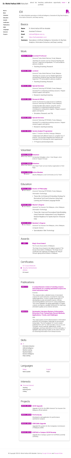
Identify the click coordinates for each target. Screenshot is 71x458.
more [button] (64, 2)
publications (48, 2)
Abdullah (15, 4)
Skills (4, 27)
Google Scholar (46, 453)
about (32, 2)
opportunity (57, 2)
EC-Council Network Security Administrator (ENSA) (30, 268)
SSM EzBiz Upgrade (39, 423)
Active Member (37, 172)
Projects (5, 34)
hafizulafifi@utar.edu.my (36, 34)
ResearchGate (58, 453)
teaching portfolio (41, 4)
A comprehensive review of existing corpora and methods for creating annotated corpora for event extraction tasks (49, 288)
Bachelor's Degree (38, 223)
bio (36, 2)
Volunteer (5, 15)
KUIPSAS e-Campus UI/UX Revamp (44, 432)
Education (5, 17)
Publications (6, 24)
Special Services (38, 86)
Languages (6, 29)
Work (4, 13)
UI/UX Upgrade (37, 406)
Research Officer (38, 99)
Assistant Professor (39, 56)
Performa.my (37, 415)
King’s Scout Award (39, 243)
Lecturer (35, 71)
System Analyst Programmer (42, 131)
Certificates (6, 22)
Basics (5, 10)
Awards (5, 20)
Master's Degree (38, 205)
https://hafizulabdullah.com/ (38, 37)
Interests (5, 32)
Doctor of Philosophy (39, 189)
